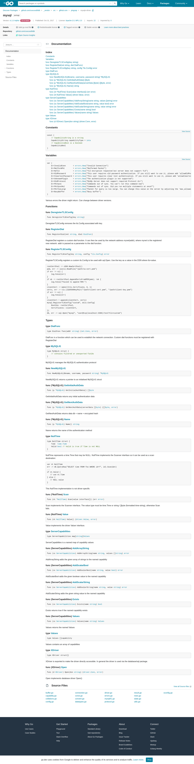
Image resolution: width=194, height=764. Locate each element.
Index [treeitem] (8, 56)
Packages (164, 3)
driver (79, 519)
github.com (63, 10)
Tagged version (72, 27)
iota (88, 140)
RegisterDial (57, 229)
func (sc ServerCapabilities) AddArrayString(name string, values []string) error (83, 101)
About (122, 724)
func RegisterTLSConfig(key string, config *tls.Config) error (71, 68)
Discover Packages (10, 10)
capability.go (51, 696)
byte (92, 390)
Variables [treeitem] (9, 64)
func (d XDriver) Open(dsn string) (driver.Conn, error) (73, 121)
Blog (120, 733)
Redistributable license (48, 27)
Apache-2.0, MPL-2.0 (74, 20)
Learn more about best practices (116, 27)
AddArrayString (81, 548)
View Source (186, 131)
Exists (76, 599)
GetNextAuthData (73, 402)
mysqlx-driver (86, 10)
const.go (79, 696)
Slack (152, 737)
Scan (66, 494)
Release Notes (124, 741)
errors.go (108, 696)
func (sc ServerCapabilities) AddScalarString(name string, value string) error (83, 107)
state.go (137, 699)
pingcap (74, 10)
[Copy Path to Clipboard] (93, 10)
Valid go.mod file (25, 27)
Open (64, 667)
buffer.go (49, 693)
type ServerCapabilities (56, 98)
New (83, 166)
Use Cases (29, 729)
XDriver (55, 650)
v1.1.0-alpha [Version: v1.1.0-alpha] (11, 20)
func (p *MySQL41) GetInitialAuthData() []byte (70, 80)
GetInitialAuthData (74, 385)
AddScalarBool (80, 565)
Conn (87, 331)
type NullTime (52, 89)
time (59, 444)
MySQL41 (56, 346)
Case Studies (30, 733)
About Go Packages (95, 737)
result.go (138, 693)
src (54, 10)
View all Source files (181, 686)
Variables (50, 59)
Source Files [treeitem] (10, 77)
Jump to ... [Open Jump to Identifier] (10, 45)
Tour (58, 733)
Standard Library (94, 729)
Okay (149, 760)
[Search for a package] (65, 3)
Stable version (92, 27)
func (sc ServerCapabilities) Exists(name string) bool (73, 110)
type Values (51, 116)
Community (181, 3)
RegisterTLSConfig (61, 249)
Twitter (152, 729)
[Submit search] (115, 3)
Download (123, 729)
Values (86, 536)
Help (58, 741)
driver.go (108, 693)
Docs (150, 3)
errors (78, 166)
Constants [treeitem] (10, 60)
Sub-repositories (94, 733)
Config (99, 254)
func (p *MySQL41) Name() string (64, 86)
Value (65, 514)
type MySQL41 (52, 74)
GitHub (153, 733)
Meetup (153, 745)
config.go (50, 702)
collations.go (51, 699)
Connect (154, 724)
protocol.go (109, 702)
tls (93, 254)
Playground (60, 729)
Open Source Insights (25, 35)
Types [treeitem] (8, 72)
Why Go (125, 3)
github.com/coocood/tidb (30, 10)
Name (67, 419)
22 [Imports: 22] (91, 20)
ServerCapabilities (60, 531)
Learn (138, 3)
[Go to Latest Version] (25, 20)
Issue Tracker (124, 737)
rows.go (137, 696)
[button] (17, 27)
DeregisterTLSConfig (62, 212)
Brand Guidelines (125, 745)
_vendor (47, 10)
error (106, 254)
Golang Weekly (156, 749)
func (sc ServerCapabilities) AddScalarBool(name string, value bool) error (82, 104)
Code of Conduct (125, 749)
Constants (50, 56)
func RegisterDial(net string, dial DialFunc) (64, 65)
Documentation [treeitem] (12, 51)
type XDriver (51, 118)
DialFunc (87, 234)
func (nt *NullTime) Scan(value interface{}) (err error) (73, 92)
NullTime (55, 436)
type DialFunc (52, 71)
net (82, 331)
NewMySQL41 (58, 368)
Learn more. (138, 760)
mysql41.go (110, 699)
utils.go (137, 702)
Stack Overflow (62, 737)
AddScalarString (81, 582)
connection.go (81, 693)
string (80, 217)
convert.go (79, 699)
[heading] (10, 3)
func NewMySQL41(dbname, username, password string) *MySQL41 (80, 77)
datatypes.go (80, 702)
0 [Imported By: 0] (106, 20)
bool (59, 447)
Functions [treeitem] (10, 68)
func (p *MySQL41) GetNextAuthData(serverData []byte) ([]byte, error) (80, 83)
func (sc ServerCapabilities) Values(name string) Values (74, 113)
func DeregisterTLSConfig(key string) (62, 62)
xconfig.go (168, 693)
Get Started (62, 724)
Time (65, 444)
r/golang (153, 741)
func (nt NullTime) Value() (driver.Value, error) (69, 95)
